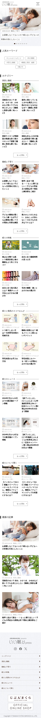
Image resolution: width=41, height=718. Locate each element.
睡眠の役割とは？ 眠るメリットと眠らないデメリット (30, 332)
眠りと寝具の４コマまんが (11, 677)
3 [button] (18, 43)
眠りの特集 (5, 672)
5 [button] (22, 43)
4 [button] (20, 43)
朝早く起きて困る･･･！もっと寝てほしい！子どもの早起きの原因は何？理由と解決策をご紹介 (30, 186)
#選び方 (20, 67)
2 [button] (16, 43)
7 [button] (26, 43)
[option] (20, 25)
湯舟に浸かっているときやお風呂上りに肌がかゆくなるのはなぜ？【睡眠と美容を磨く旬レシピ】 (29, 105)
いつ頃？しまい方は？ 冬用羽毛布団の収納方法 (10, 332)
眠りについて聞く (8, 688)
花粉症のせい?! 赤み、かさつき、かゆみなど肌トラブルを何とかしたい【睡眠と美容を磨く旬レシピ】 (20, 583)
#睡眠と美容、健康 (27, 62)
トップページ (6, 656)
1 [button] (14, 43)
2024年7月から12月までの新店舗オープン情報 (10, 400)
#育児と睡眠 (11, 62)
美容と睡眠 (5, 661)
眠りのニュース (7, 683)
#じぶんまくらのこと (14, 58)
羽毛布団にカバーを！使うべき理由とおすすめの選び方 (29, 361)
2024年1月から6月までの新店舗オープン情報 (10, 437)
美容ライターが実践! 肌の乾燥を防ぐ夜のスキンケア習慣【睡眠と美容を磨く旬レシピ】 (10, 141)
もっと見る (20, 155)
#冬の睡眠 (30, 58)
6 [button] (24, 43)
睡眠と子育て (6, 667)
